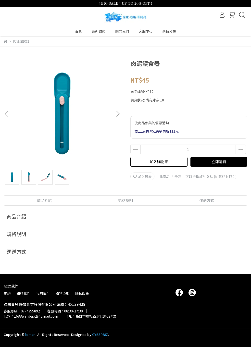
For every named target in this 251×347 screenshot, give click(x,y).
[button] (118, 114)
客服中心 (145, 31)
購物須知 (62, 293)
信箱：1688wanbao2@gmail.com (31, 316)
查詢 (7, 293)
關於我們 (122, 31)
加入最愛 (142, 176)
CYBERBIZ (100, 334)
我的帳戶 (43, 293)
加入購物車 (159, 161)
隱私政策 (82, 293)
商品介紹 (44, 200)
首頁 (78, 31)
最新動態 (98, 31)
